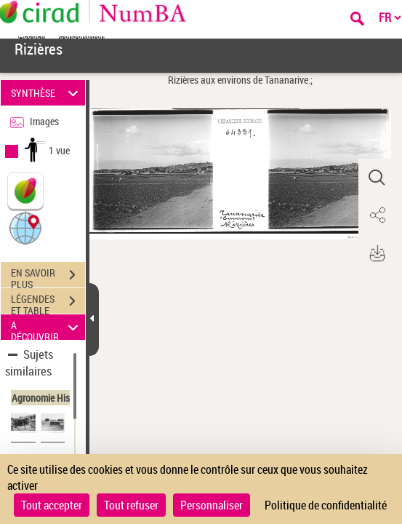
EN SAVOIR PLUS (48, 276)
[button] (25, 227)
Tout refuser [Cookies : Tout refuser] (131, 505)
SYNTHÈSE (47, 93)
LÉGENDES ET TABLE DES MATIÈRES (48, 302)
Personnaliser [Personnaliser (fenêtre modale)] (211, 505)
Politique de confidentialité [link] (326, 505)
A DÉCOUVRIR (47, 327)
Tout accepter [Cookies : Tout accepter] (51, 505)
